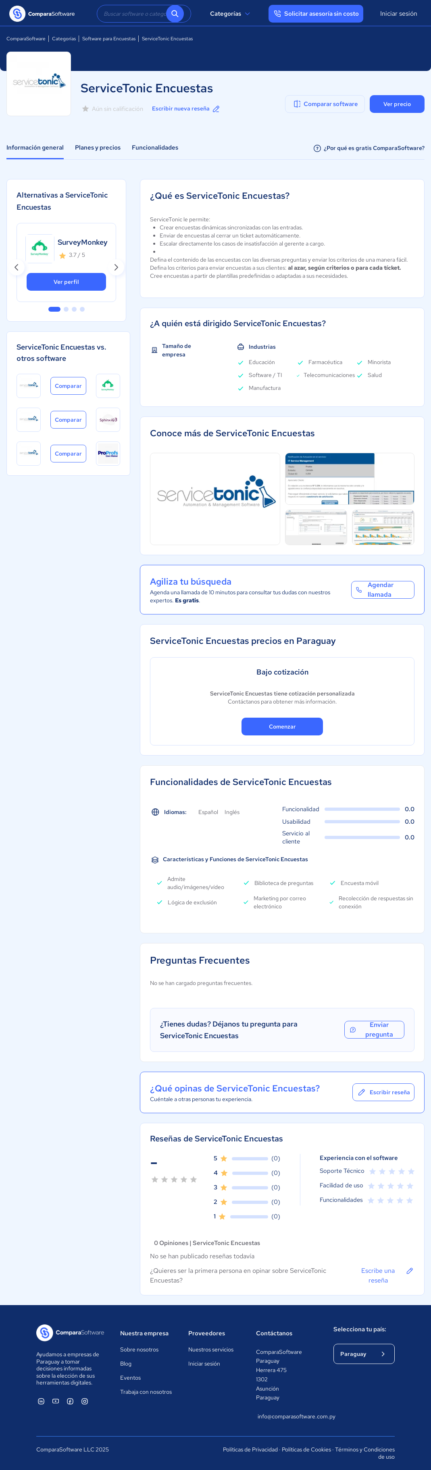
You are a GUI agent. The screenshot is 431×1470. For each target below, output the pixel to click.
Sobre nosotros (139, 1349)
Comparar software (325, 104)
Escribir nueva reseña (186, 109)
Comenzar (282, 726)
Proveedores (206, 1333)
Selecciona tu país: (359, 1329)
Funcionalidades (155, 148)
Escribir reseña (383, 1092)
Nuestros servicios (210, 1349)
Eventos (130, 1377)
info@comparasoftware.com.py (287, 1416)
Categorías (231, 14)
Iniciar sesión (398, 13)
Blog (125, 1363)
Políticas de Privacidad (250, 1449)
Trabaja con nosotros (146, 1391)
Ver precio (397, 104)
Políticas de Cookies (306, 1449)
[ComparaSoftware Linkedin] (41, 1401)
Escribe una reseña (387, 1275)
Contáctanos (274, 1333)
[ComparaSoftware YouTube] (55, 1401)
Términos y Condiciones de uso (365, 1453)
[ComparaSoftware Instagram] (85, 1401)
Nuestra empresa (144, 1333)
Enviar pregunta (371, 1030)
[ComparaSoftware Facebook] (70, 1401)
